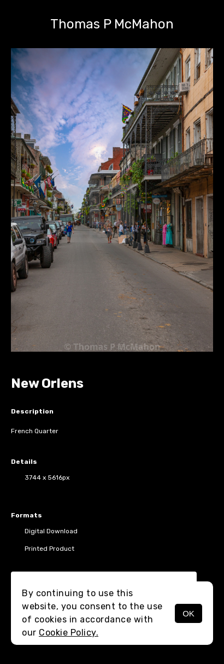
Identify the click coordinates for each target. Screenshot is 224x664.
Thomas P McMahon (112, 24)
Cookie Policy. (68, 632)
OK (188, 613)
